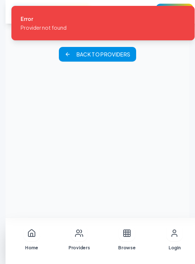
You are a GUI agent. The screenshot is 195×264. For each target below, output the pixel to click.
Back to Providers (98, 54)
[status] (103, 23)
